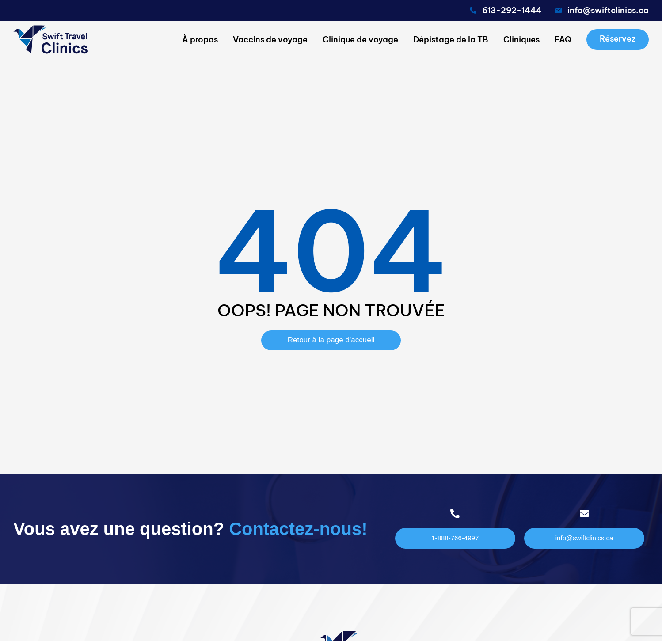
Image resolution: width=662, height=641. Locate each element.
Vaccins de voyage (270, 39)
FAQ (563, 39)
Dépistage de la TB (450, 39)
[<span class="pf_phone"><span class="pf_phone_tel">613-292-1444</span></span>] (473, 10)
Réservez (617, 39)
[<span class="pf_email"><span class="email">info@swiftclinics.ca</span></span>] (558, 10)
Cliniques (521, 39)
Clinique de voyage (360, 39)
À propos (200, 39)
